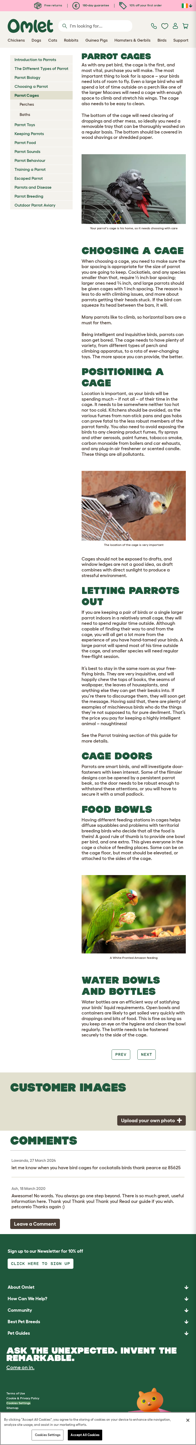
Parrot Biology (27, 77)
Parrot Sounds (27, 151)
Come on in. (20, 1367)
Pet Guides (19, 1333)
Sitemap (12, 1408)
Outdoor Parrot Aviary (35, 205)
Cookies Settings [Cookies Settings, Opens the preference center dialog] (47, 1435)
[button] (98, 1333)
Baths (25, 114)
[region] (98, 1428)
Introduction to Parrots (35, 59)
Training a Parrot (30, 169)
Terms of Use (15, 1393)
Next (146, 1054)
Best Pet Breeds (24, 1321)
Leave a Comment (35, 1224)
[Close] (187, 1420)
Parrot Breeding (29, 196)
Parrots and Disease (33, 187)
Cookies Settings (18, 1403)
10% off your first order (140, 5)
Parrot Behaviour (30, 160)
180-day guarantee (90, 5)
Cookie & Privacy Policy (22, 1398)
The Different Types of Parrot (41, 68)
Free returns (48, 5)
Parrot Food (25, 142)
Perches (27, 104)
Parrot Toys (25, 124)
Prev (120, 1054)
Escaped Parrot (29, 178)
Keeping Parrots (29, 133)
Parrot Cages (27, 95)
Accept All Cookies (85, 1435)
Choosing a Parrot (31, 86)
